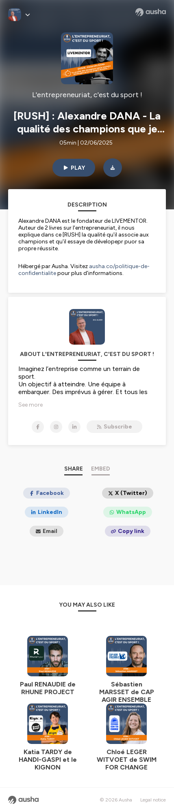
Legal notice (153, 800)
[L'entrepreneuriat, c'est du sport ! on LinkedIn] (74, 427)
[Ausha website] (150, 12)
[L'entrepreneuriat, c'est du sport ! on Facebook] (38, 427)
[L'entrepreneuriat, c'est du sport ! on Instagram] (56, 427)
